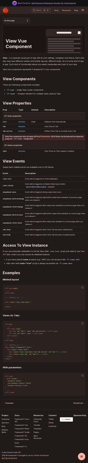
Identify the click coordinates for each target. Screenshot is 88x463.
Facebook (52, 426)
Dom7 (17, 443)
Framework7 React (22, 429)
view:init (7, 179)
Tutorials (37, 425)
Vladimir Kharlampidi (41, 455)
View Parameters (43, 136)
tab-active (7, 131)
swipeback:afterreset (12, 223)
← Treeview (8, 403)
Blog (76, 10)
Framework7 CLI (21, 436)
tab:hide (6, 235)
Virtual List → (79, 403)
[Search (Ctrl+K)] (41, 10)
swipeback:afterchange (13, 207)
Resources (66, 10)
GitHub (51, 423)
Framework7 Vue (21, 425)
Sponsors (5, 423)
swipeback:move (9, 192)
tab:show (6, 229)
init (5, 122)
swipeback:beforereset (13, 215)
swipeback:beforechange (13, 199)
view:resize (8, 185)
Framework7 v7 (21, 446)
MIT (19, 452)
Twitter (51, 419)
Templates (37, 429)
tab (4, 126)
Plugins (36, 432)
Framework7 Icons (22, 439)
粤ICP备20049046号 (9, 458)
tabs (5, 151)
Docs (57, 10)
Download (5, 419)
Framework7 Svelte (22, 432)
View (47, 69)
